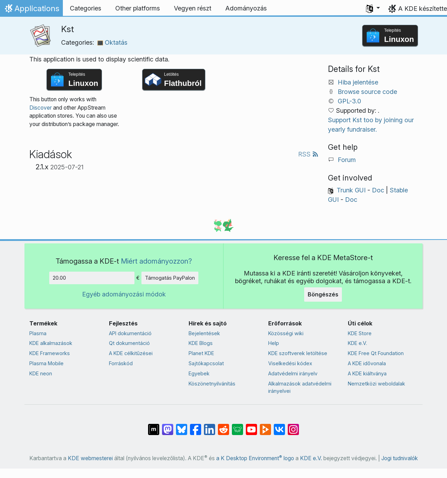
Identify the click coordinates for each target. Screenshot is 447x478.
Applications (31, 10)
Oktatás (112, 42)
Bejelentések (204, 333)
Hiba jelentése (358, 82)
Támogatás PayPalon (170, 278)
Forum (347, 159)
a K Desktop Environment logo (255, 458)
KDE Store (360, 333)
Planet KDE (201, 353)
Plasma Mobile (46, 363)
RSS (308, 154)
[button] (373, 8)
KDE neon (40, 373)
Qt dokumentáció (129, 343)
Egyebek (199, 373)
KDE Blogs (201, 343)
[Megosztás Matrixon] (153, 426)
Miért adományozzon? (156, 261)
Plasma (37, 333)
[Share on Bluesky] (181, 426)
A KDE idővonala (367, 363)
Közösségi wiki (285, 333)
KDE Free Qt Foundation (376, 353)
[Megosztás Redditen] (223, 426)
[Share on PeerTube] (265, 426)
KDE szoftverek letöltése (297, 353)
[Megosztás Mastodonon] (167, 426)
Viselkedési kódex (290, 363)
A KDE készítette (422, 8)
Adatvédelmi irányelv (292, 373)
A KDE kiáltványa (367, 373)
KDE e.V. (357, 343)
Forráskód (121, 363)
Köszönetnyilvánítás (212, 384)
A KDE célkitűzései (131, 353)
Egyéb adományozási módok (124, 294)
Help (273, 343)
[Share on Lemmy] (237, 426)
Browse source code (367, 91)
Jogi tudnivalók (399, 458)
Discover (40, 107)
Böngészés (323, 294)
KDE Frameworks (49, 353)
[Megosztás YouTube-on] (251, 426)
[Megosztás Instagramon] (293, 426)
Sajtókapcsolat (206, 363)
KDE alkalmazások (50, 343)
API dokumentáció (130, 333)
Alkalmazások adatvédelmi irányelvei (299, 387)
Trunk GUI (351, 190)
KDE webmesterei (90, 458)
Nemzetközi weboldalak (376, 384)
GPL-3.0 (349, 101)
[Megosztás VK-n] (279, 426)
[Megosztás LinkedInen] (209, 426)
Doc (378, 190)
